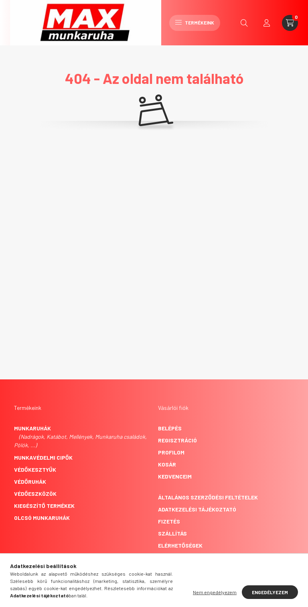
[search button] (244, 23)
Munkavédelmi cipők (43, 457)
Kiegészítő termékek (44, 505)
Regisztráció (177, 440)
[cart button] (290, 23)
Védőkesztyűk (35, 469)
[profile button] (267, 23)
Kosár (167, 464)
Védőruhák (30, 481)
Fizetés (169, 521)
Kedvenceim (175, 476)
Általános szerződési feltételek (208, 497)
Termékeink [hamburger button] (194, 22)
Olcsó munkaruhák (42, 517)
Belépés (170, 428)
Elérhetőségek (180, 545)
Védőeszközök (35, 493)
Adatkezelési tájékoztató (197, 509)
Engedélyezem (270, 592)
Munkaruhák (32, 428)
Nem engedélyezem (215, 592)
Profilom (171, 452)
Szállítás (172, 533)
